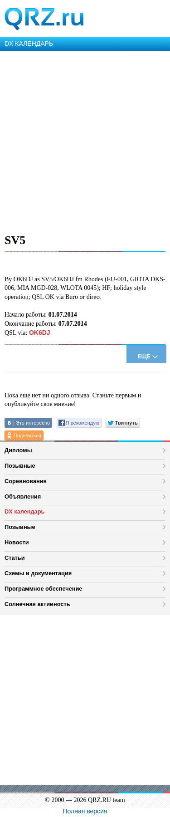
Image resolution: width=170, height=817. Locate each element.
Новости (17, 542)
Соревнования (26, 481)
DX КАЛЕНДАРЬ (29, 43)
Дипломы (18, 450)
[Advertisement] (85, 140)
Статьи (15, 557)
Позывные (20, 465)
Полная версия (85, 811)
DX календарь (24, 511)
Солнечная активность (37, 604)
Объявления (23, 496)
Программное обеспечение (43, 588)
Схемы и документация (38, 573)
